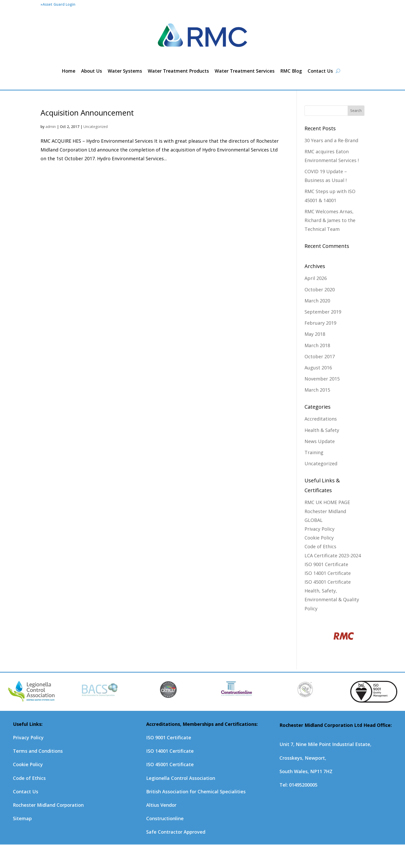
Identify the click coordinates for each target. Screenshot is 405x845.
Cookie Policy (319, 538)
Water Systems (125, 71)
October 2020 (320, 289)
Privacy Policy (319, 529)
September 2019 (323, 312)
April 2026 (316, 278)
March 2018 (317, 345)
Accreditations (321, 419)
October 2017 (320, 356)
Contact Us (320, 71)
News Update (320, 441)
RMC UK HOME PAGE (327, 502)
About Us (91, 71)
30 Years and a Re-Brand (331, 140)
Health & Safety (322, 430)
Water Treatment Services (245, 71)
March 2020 (317, 301)
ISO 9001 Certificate (326, 564)
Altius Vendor (161, 805)
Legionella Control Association (180, 778)
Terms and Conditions (38, 751)
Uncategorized (95, 126)
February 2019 (320, 323)
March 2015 (317, 390)
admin (50, 126)
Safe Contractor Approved (175, 832)
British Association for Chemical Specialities (196, 791)
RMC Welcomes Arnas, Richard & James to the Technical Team (330, 220)
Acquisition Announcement (87, 113)
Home (68, 71)
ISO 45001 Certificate (328, 582)
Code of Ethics (320, 546)
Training (314, 452)
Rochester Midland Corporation (48, 805)
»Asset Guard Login (58, 4)
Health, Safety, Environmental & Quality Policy (332, 599)
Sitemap (22, 818)
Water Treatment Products (178, 71)
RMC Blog (291, 71)
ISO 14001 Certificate (328, 573)
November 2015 (322, 379)
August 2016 (318, 367)
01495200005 (303, 785)
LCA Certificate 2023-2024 (333, 555)
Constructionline (165, 818)
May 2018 (315, 334)
